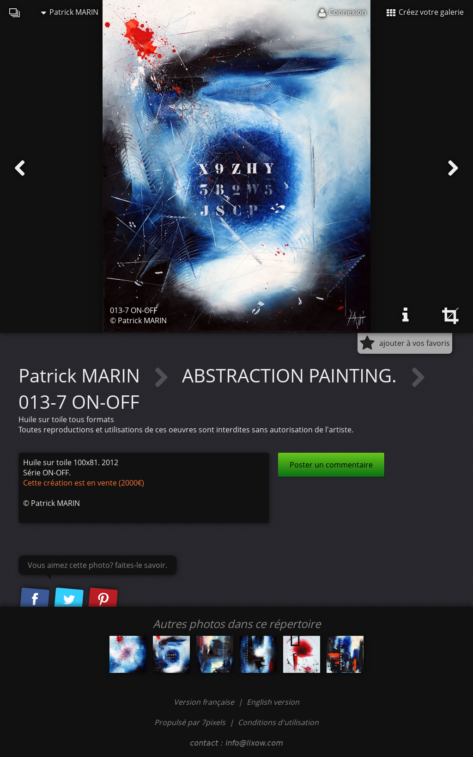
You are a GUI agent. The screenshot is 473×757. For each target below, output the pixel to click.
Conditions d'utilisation (278, 722)
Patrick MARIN (69, 12)
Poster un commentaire (331, 465)
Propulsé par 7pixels (189, 722)
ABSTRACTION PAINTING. (291, 375)
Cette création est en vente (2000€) (83, 483)
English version (273, 702)
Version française (205, 702)
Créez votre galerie (425, 12)
